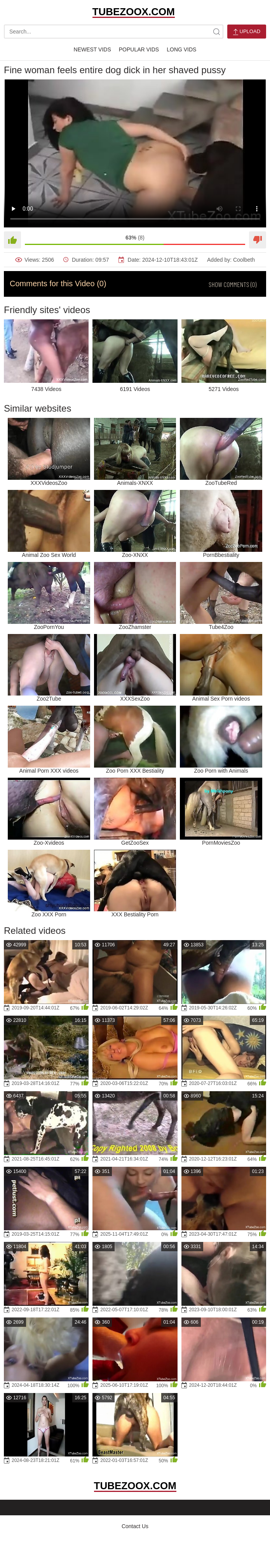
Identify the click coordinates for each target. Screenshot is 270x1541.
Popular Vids (139, 49)
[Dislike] (257, 239)
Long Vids (181, 49)
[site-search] (216, 31)
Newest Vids (92, 49)
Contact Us (135, 1526)
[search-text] (113, 32)
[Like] (12, 239)
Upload (246, 31)
